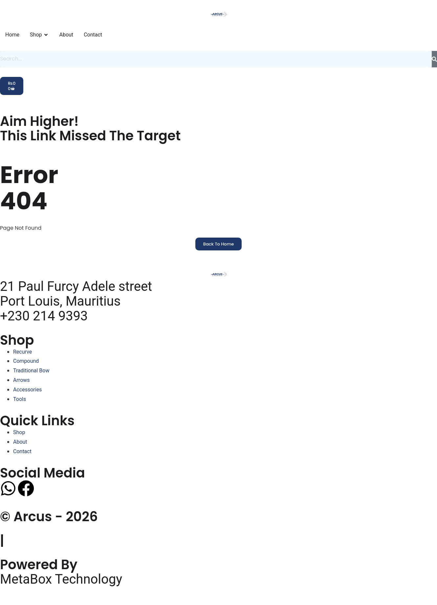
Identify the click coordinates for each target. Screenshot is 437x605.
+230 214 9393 (44, 316)
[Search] (434, 59)
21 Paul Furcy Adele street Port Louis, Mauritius (76, 294)
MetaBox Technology (61, 579)
